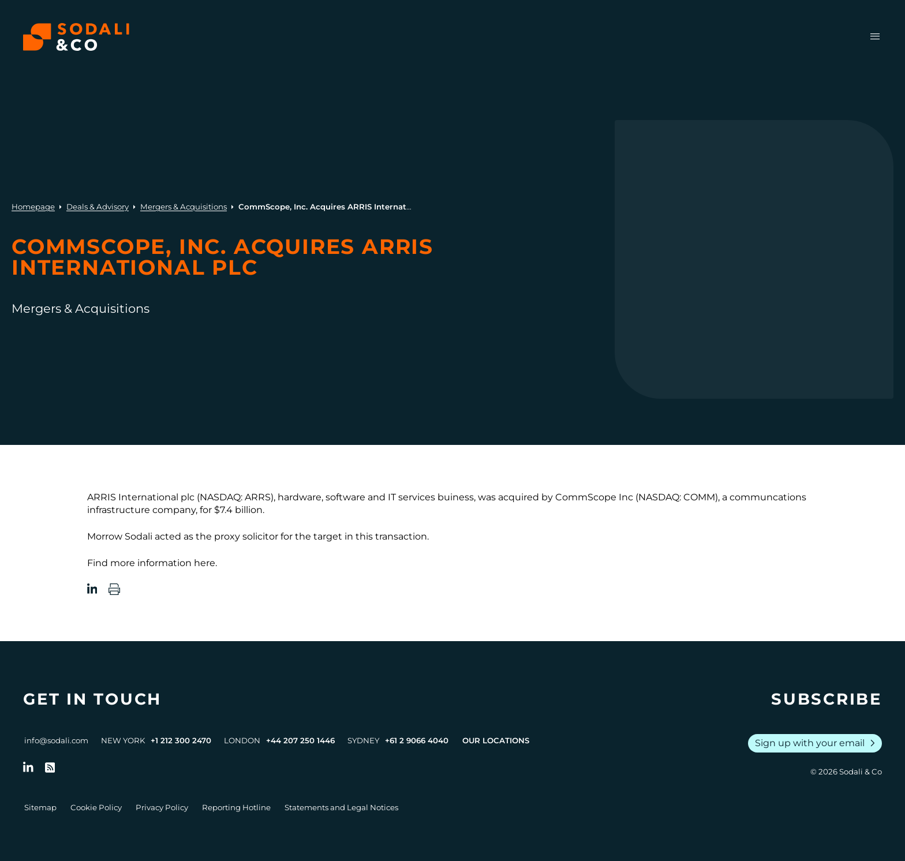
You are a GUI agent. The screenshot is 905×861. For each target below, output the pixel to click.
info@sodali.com (56, 740)
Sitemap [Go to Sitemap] (40, 807)
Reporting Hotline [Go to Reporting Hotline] (236, 807)
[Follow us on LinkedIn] (28, 767)
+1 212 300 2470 (181, 740)
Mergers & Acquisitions (183, 206)
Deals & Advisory (97, 206)
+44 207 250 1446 (300, 740)
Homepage (33, 206)
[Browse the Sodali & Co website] (76, 37)
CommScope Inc (594, 497)
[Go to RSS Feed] (50, 767)
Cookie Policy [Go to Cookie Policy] (96, 807)
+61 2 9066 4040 (416, 740)
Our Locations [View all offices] (495, 740)
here (204, 562)
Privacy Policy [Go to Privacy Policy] (162, 807)
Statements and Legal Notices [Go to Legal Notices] (341, 807)
